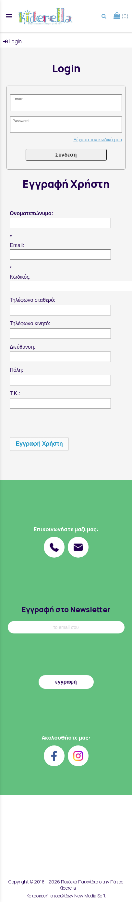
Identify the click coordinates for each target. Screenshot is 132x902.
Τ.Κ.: (15, 393)
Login (12, 41)
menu (9, 16)
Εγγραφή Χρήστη (39, 443)
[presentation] (59, 423)
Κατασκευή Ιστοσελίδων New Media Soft (66, 896)
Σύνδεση (66, 155)
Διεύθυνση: (22, 347)
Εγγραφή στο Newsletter (66, 609)
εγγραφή (66, 682)
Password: (21, 121)
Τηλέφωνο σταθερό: (32, 300)
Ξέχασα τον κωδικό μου (97, 139)
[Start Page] (45, 16)
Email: (18, 99)
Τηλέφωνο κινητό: (30, 323)
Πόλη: (16, 370)
